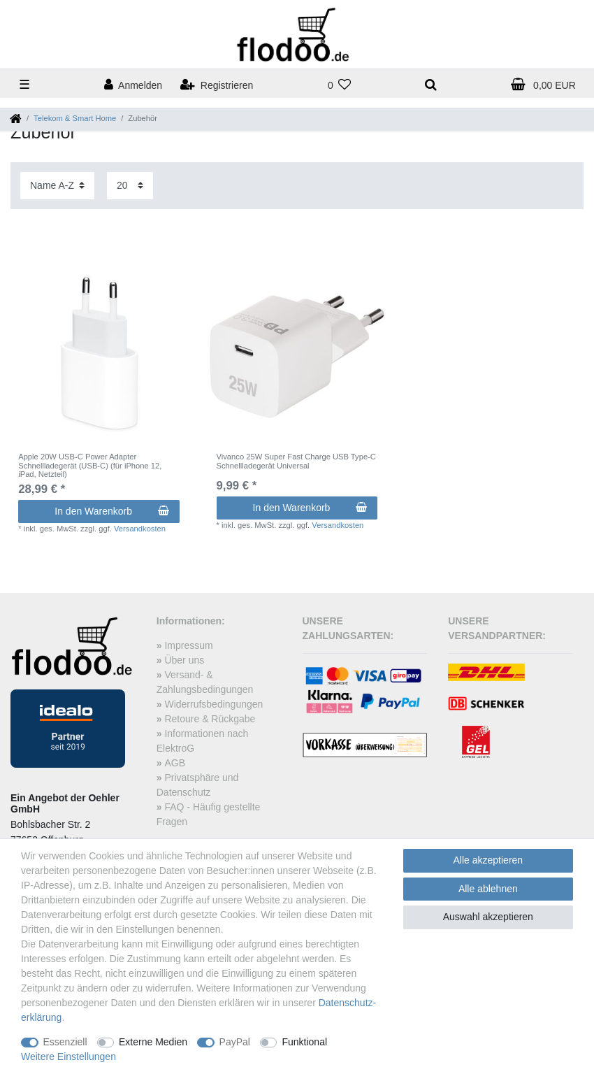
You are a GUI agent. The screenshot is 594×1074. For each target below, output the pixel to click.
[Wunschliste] (338, 85)
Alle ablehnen (488, 888)
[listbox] (98, 356)
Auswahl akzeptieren (488, 916)
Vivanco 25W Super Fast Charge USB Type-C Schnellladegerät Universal (296, 460)
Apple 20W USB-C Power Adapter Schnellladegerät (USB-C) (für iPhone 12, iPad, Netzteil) (89, 465)
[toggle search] (430, 85)
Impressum (188, 645)
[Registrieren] (217, 85)
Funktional (304, 1041)
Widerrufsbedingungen (213, 704)
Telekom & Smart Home (75, 118)
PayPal (234, 1041)
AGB (174, 762)
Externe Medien (153, 1041)
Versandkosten (140, 528)
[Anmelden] (133, 85)
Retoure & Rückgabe (209, 718)
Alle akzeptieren (488, 860)
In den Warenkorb (112, 511)
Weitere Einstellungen (68, 1056)
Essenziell (65, 1041)
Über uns (184, 660)
